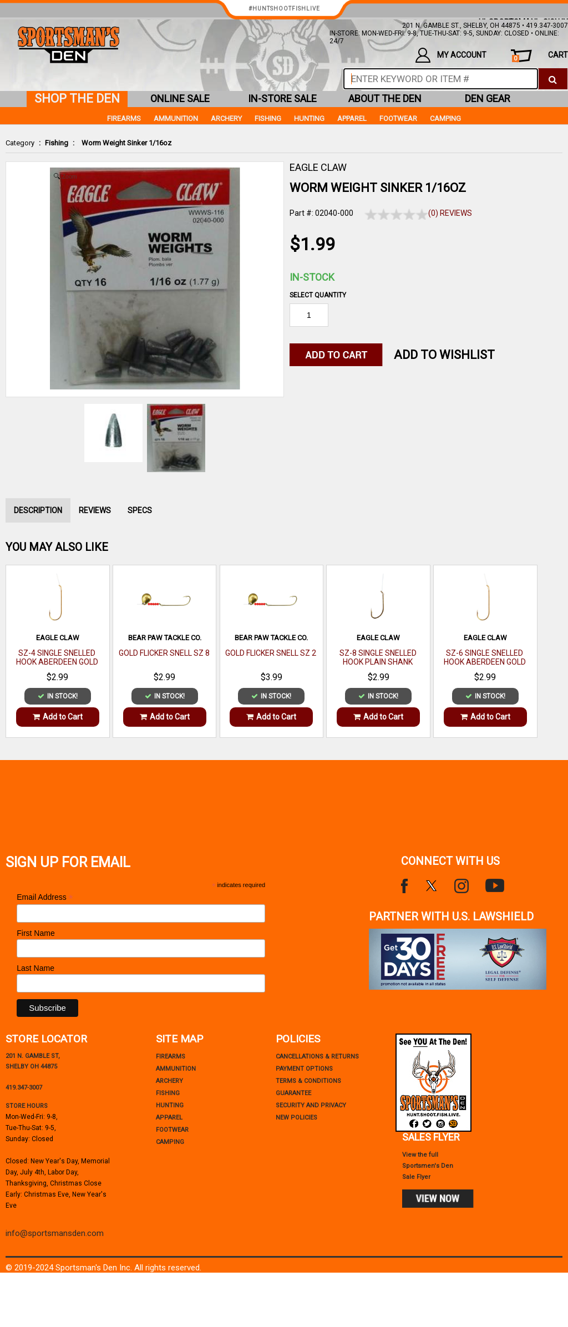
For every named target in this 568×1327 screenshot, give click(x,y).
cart (540, 56)
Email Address (45, 897)
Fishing (56, 143)
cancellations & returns (317, 1056)
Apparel (352, 118)
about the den (385, 98)
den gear (487, 98)
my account (450, 55)
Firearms (124, 118)
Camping (445, 118)
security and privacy (311, 1105)
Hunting (309, 118)
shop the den (77, 98)
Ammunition (176, 118)
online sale (180, 98)
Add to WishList (444, 355)
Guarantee (293, 1093)
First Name (35, 933)
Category (20, 143)
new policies (296, 1117)
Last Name (35, 968)
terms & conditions (308, 1081)
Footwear (398, 118)
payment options (304, 1068)
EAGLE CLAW (318, 167)
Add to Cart (58, 716)
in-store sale (282, 98)
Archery (226, 118)
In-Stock (312, 277)
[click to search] (552, 78)
